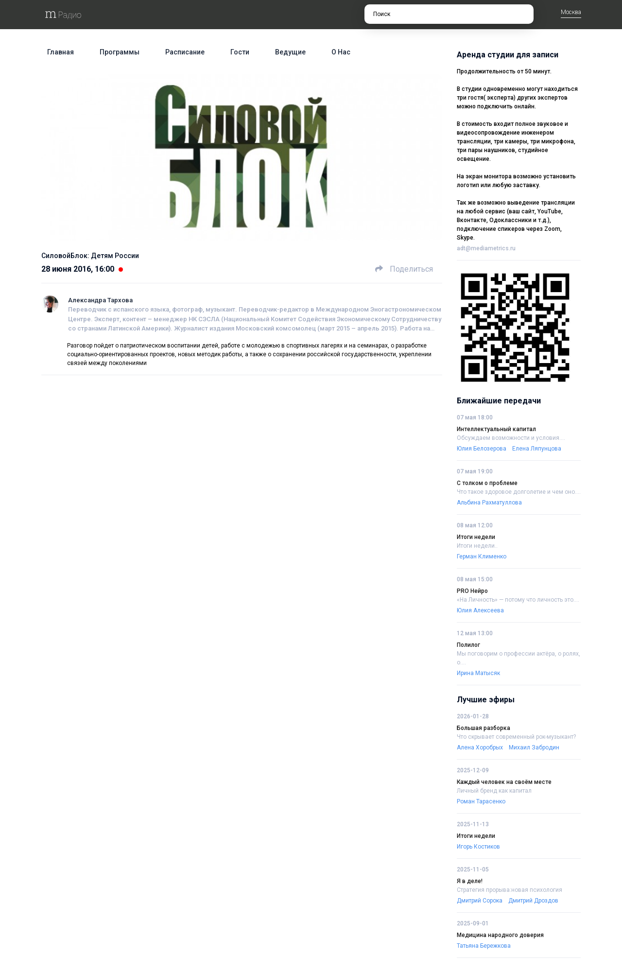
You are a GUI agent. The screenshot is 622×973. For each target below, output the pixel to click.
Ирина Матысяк (478, 673)
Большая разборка (483, 728)
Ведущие (290, 52)
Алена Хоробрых (480, 747)
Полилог (468, 645)
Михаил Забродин (534, 747)
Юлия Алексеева (480, 610)
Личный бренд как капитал (494, 790)
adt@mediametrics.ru (486, 248)
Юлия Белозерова (481, 448)
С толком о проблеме (487, 483)
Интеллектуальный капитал (496, 429)
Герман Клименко (481, 556)
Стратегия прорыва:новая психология (509, 889)
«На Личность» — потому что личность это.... (518, 599)
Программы (119, 52)
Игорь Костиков (478, 846)
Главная (60, 52)
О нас (340, 52)
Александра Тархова (100, 300)
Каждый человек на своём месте (504, 782)
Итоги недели (476, 537)
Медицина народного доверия (500, 935)
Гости (239, 52)
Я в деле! (470, 881)
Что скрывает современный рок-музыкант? (516, 736)
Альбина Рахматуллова (489, 502)
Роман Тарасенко (481, 801)
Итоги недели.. (477, 545)
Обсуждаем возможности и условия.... (511, 437)
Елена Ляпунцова (536, 448)
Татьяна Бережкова (484, 945)
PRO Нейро (472, 591)
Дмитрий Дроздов (533, 900)
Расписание (185, 52)
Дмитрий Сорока (479, 900)
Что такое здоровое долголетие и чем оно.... (519, 491)
